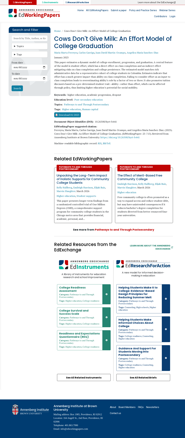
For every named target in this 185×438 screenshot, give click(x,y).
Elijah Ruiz (99, 187)
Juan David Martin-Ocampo (111, 52)
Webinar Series (167, 10)
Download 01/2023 (69, 115)
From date (17, 62)
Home (80, 10)
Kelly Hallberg (64, 187)
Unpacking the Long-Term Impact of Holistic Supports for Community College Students (83, 179)
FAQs (141, 407)
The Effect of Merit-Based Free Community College (139, 177)
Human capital (90, 109)
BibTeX (107, 143)
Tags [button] (19, 54)
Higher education (71, 109)
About (113, 407)
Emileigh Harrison (83, 187)
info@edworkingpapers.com (74, 429)
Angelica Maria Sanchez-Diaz (142, 52)
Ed (50, 2)
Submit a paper (119, 10)
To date (16, 73)
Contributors (160, 16)
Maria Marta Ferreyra (66, 52)
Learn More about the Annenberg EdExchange (151, 247)
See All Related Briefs (143, 377)
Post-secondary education (88, 99)
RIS (100, 143)
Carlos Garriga (86, 52)
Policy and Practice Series (143, 10)
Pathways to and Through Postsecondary (86, 104)
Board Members (126, 407)
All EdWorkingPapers (97, 10)
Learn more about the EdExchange (157, 2)
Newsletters (152, 407)
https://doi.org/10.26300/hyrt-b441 (120, 137)
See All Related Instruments (83, 377)
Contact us (115, 413)
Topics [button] (20, 46)
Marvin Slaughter (66, 191)
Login (172, 16)
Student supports (86, 196)
